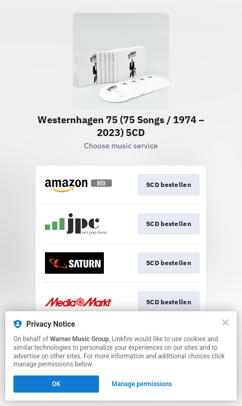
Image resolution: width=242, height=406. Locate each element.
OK (56, 384)
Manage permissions (142, 384)
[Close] (225, 322)
